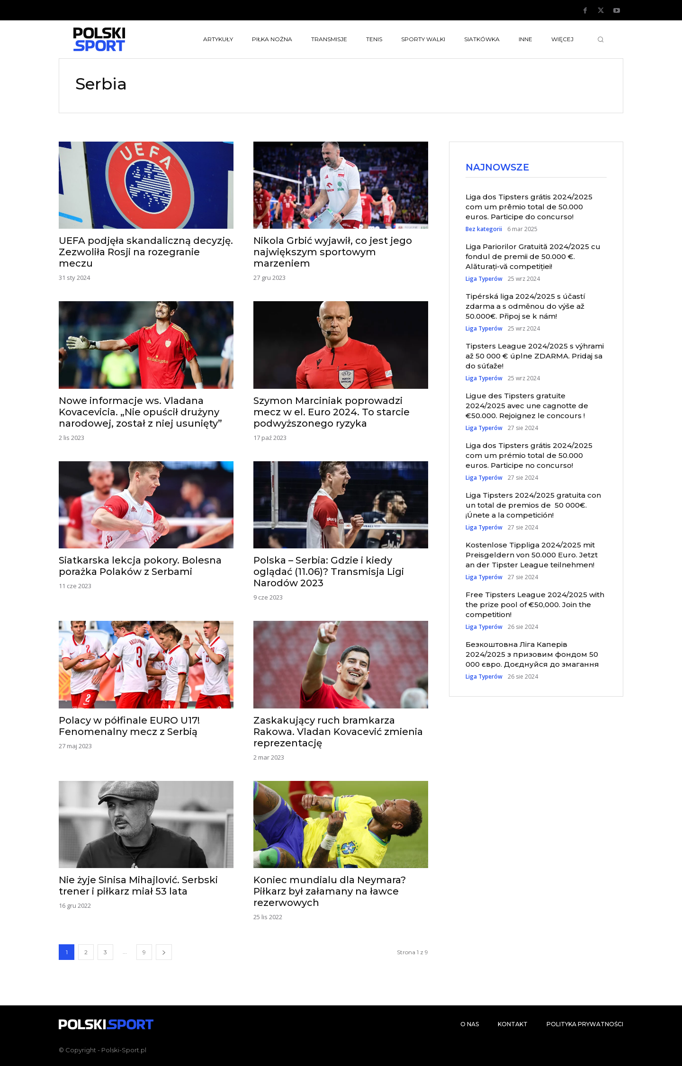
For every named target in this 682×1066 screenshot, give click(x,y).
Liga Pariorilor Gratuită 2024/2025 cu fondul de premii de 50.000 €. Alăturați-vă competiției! (533, 257)
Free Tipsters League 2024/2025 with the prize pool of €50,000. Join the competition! (535, 605)
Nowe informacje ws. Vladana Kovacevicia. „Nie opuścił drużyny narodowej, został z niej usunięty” (140, 412)
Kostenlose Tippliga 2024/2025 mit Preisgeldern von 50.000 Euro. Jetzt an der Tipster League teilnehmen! (532, 555)
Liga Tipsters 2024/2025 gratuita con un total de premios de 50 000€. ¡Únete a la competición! (533, 506)
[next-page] (164, 952)
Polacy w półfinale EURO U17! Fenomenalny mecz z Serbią (129, 726)
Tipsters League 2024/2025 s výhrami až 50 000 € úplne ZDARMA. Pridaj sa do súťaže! (535, 356)
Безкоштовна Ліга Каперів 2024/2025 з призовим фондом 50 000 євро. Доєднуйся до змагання (532, 655)
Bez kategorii (484, 230)
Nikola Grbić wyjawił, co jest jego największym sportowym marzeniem (332, 252)
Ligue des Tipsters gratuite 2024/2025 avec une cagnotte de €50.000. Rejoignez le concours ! (527, 406)
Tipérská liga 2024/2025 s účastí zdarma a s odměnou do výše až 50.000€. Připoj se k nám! (525, 307)
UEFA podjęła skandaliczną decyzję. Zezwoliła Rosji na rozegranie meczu (146, 252)
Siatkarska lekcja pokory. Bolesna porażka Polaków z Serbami (140, 566)
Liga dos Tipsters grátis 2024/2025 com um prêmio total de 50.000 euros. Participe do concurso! (529, 207)
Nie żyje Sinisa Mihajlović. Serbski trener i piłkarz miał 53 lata (138, 885)
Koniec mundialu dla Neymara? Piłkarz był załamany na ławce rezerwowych (329, 891)
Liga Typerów (484, 280)
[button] (600, 39)
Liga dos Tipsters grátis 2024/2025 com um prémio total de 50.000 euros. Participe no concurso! (529, 456)
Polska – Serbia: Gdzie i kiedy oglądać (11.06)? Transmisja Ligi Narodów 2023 (328, 572)
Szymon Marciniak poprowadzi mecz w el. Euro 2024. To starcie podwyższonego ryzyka (331, 412)
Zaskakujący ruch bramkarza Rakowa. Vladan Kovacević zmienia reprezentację (338, 732)
